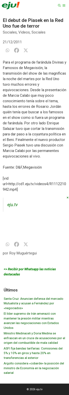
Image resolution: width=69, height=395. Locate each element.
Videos (24, 32)
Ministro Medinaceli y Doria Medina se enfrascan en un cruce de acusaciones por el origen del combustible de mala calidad (34, 338)
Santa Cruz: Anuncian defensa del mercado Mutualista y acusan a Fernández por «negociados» (33, 303)
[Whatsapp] (7, 50)
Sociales (10, 32)
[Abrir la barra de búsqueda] (59, 5)
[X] (26, 50)
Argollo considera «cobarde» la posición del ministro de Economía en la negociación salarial (34, 368)
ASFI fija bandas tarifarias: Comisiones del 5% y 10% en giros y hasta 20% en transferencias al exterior (33, 353)
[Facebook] (16, 50)
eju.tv (12, 204)
